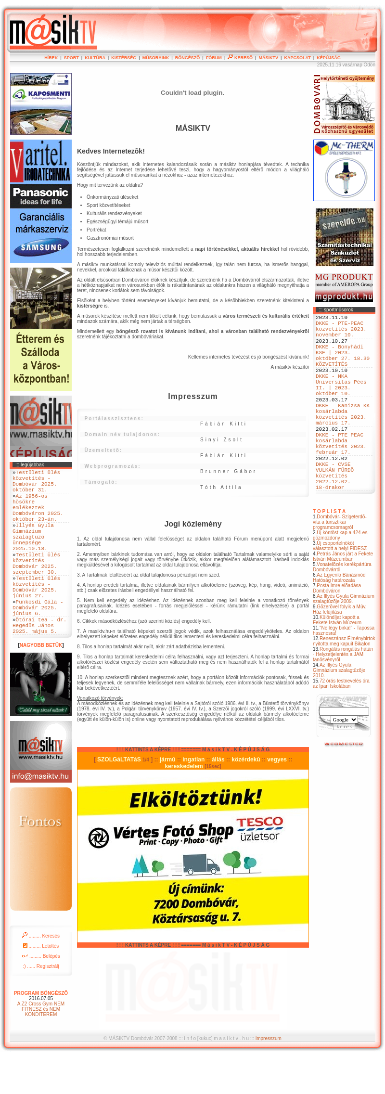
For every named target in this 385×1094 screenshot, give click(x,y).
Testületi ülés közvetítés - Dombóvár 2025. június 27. (36, 616)
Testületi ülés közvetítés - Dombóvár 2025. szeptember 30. (36, 586)
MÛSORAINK (155, 57)
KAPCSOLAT (297, 57)
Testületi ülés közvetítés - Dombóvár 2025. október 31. (36, 484)
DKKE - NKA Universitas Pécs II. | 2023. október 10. (341, 402)
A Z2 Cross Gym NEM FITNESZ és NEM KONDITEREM (40, 1049)
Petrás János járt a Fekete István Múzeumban (343, 599)
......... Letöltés (41, 986)
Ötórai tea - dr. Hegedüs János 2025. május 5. (39, 664)
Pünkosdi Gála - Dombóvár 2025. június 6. (38, 642)
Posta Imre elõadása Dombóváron (337, 631)
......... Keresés (41, 976)
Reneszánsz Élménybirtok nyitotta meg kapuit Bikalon (344, 684)
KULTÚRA (95, 57)
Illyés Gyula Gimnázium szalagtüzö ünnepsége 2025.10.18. (33, 554)
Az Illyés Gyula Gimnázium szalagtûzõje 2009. (343, 642)
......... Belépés (41, 996)
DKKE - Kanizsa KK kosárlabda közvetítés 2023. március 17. (343, 439)
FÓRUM (214, 57)
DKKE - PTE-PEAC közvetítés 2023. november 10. (341, 333)
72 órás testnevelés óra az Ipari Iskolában (341, 726)
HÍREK (51, 57)
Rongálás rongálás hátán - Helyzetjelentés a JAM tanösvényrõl (343, 698)
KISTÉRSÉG (123, 57)
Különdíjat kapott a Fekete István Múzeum (337, 663)
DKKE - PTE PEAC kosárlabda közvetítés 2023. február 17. (341, 475)
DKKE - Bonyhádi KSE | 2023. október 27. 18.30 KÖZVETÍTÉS (343, 365)
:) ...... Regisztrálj (41, 1006)
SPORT (71, 57)
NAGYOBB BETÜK (41, 685)
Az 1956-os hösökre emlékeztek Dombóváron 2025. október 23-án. (38, 517)
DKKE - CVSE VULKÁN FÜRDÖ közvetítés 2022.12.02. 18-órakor (335, 516)
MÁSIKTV (268, 57)
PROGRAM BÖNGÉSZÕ (41, 1033)
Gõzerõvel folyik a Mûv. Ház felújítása (340, 652)
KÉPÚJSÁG (329, 57)
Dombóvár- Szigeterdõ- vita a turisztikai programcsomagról (340, 565)
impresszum (269, 1076)
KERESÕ (240, 57)
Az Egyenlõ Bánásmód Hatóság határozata (339, 621)
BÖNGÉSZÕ (187, 57)
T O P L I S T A (329, 554)
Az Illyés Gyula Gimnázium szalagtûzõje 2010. (339, 713)
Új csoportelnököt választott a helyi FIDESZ (340, 589)
